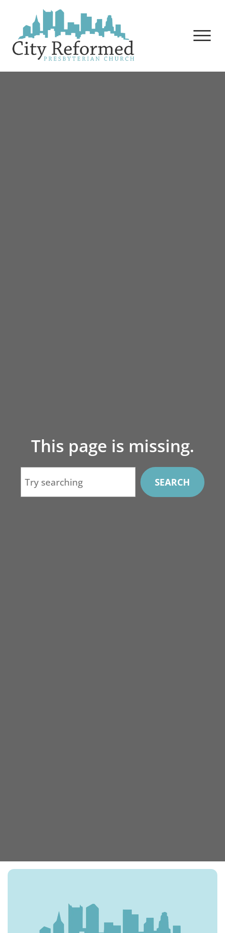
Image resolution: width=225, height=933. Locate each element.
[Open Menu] (202, 35)
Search (172, 482)
